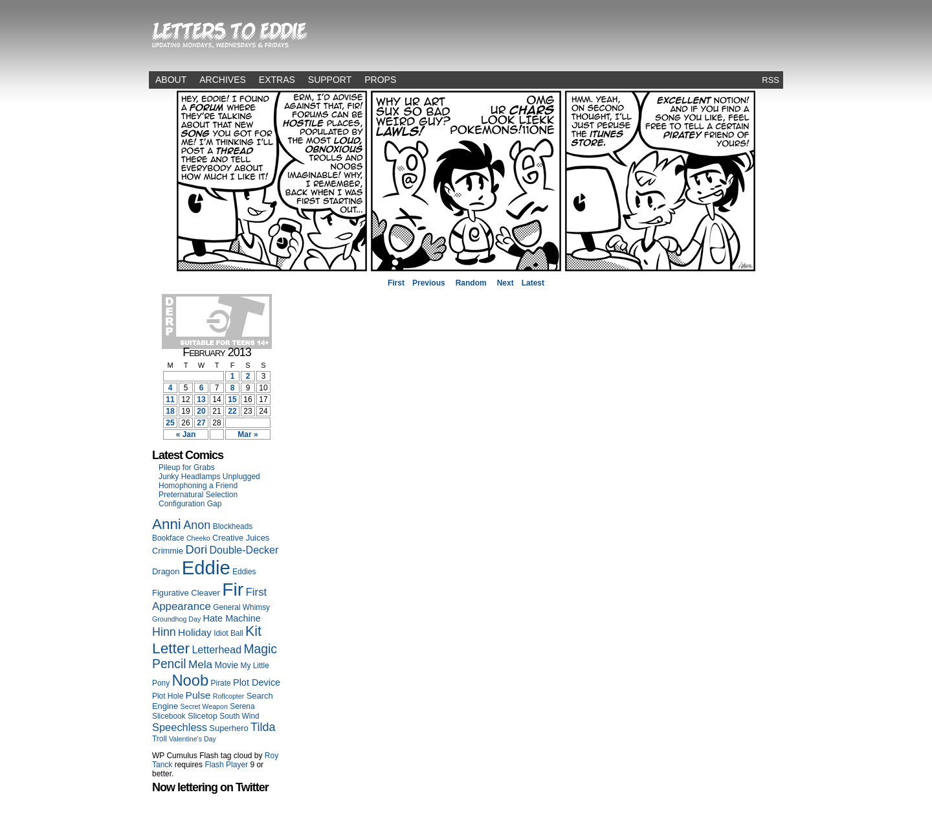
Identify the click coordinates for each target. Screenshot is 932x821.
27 (201, 422)
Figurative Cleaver (186, 593)
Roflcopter (229, 696)
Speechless (179, 727)
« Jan (186, 434)
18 (170, 411)
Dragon (165, 571)
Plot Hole (167, 696)
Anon (196, 525)
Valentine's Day (192, 739)
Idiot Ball (228, 633)
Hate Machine (232, 618)
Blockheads (232, 526)
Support (329, 79)
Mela (200, 664)
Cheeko (198, 538)
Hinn (164, 631)
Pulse (198, 695)
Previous (428, 282)
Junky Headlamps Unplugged (209, 476)
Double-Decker (244, 550)
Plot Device (256, 682)
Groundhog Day (176, 619)
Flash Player (226, 764)
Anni (166, 524)
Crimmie (167, 551)
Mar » (248, 434)
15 (232, 399)
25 (170, 422)
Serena (242, 706)
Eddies (244, 571)
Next (505, 282)
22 (232, 411)
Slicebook (169, 716)
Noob (190, 680)
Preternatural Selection (198, 494)
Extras (277, 79)
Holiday (195, 632)
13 (201, 399)
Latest (533, 282)
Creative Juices (240, 538)
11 (170, 399)
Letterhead (216, 649)
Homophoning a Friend (198, 485)
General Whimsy (241, 607)
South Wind (239, 716)
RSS (770, 80)
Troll (159, 738)
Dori (196, 549)
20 (201, 411)
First (396, 282)
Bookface (168, 538)
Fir (232, 589)
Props (380, 79)
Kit (253, 631)
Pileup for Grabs (187, 467)
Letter (171, 648)
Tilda (263, 727)
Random (471, 282)
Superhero (228, 728)
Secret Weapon (204, 706)
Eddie (206, 567)
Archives (222, 79)
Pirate (221, 683)
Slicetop (202, 716)
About (170, 79)
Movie (226, 665)
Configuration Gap (190, 503)
